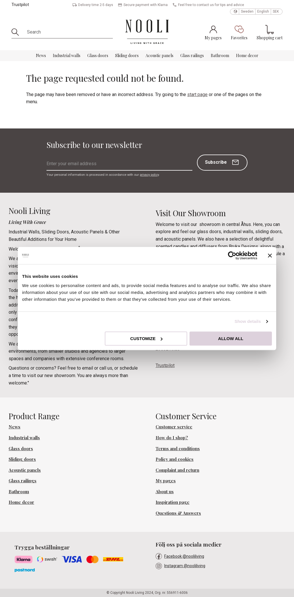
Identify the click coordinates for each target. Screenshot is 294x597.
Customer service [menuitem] (174, 427)
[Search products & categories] (68, 32)
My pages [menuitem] (166, 480)
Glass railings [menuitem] (192, 55)
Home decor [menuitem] (247, 55)
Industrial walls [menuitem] (66, 55)
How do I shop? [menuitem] (172, 437)
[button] (239, 32)
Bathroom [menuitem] (220, 55)
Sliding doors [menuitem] (127, 55)
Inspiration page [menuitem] (172, 502)
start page (197, 94)
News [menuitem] (41, 55)
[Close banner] (270, 255)
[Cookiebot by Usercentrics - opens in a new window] (232, 255)
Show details (248, 321)
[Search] (17, 32)
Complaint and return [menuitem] (177, 470)
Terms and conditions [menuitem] (178, 448)
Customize (146, 338)
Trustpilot (20, 4)
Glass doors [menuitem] (97, 55)
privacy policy (149, 175)
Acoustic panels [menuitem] (159, 55)
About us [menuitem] (165, 491)
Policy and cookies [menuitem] (175, 459)
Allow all (230, 338)
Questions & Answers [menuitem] (178, 513)
